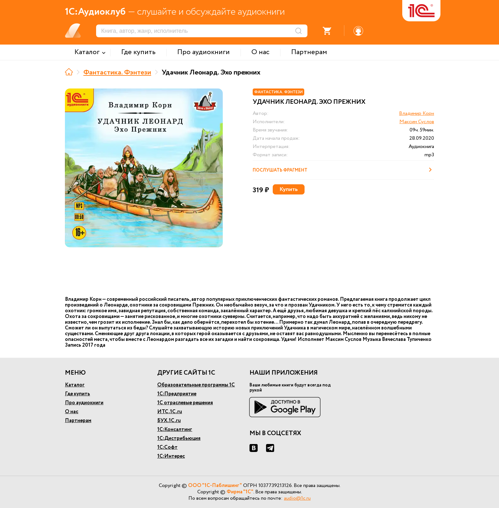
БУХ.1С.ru (169, 420)
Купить (288, 189)
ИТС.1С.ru (169, 411)
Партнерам (78, 420)
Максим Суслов (416, 121)
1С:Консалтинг (174, 429)
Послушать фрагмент (343, 169)
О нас (71, 411)
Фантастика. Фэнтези (117, 72)
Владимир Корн (416, 113)
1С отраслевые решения (185, 402)
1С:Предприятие (176, 394)
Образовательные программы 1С (196, 385)
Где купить (77, 394)
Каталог (75, 385)
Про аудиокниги (84, 402)
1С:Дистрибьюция (178, 438)
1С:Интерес (171, 456)
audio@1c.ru (297, 498)
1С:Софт (167, 447)
